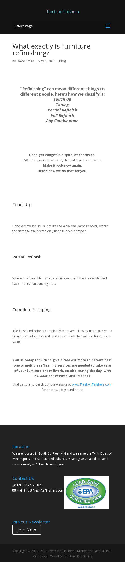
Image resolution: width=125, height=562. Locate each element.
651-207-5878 (33, 485)
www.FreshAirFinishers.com (92, 384)
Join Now (26, 530)
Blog (62, 61)
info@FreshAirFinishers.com (44, 490)
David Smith (25, 61)
